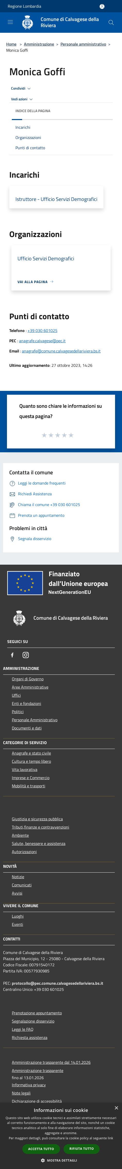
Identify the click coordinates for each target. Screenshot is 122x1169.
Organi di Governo (27, 679)
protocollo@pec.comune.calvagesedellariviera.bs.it (57, 983)
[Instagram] (26, 655)
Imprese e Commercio (30, 778)
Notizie (18, 877)
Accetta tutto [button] (41, 1149)
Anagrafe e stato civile (31, 753)
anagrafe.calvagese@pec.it (42, 341)
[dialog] (61, 1136)
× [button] (116, 1108)
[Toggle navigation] (10, 22)
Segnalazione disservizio (33, 1021)
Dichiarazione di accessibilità (37, 1101)
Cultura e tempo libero (31, 761)
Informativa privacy (29, 1085)
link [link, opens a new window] (110, 1138)
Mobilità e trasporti (28, 786)
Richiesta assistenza (29, 1037)
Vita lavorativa (24, 769)
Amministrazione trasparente (37, 1070)
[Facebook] (12, 655)
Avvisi (17, 893)
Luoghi (18, 916)
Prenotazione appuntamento (37, 1013)
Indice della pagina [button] (32, 110)
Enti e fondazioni (26, 703)
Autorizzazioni (24, 852)
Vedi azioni (22, 99)
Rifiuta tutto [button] (81, 1148)
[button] (61, 1160)
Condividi (21, 88)
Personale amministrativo (83, 44)
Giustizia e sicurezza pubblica (37, 819)
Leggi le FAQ (22, 1029)
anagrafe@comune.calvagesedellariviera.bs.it (61, 351)
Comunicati (22, 885)
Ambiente (20, 835)
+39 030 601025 (42, 330)
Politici (18, 712)
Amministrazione (39, 44)
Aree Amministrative (30, 687)
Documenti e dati (27, 728)
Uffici (16, 695)
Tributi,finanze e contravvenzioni (40, 827)
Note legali (21, 1093)
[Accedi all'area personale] (102, 7)
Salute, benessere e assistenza (38, 843)
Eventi (17, 924)
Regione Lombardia (24, 6)
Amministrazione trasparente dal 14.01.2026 (51, 1062)
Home (11, 44)
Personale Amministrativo (34, 720)
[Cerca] (111, 22)
